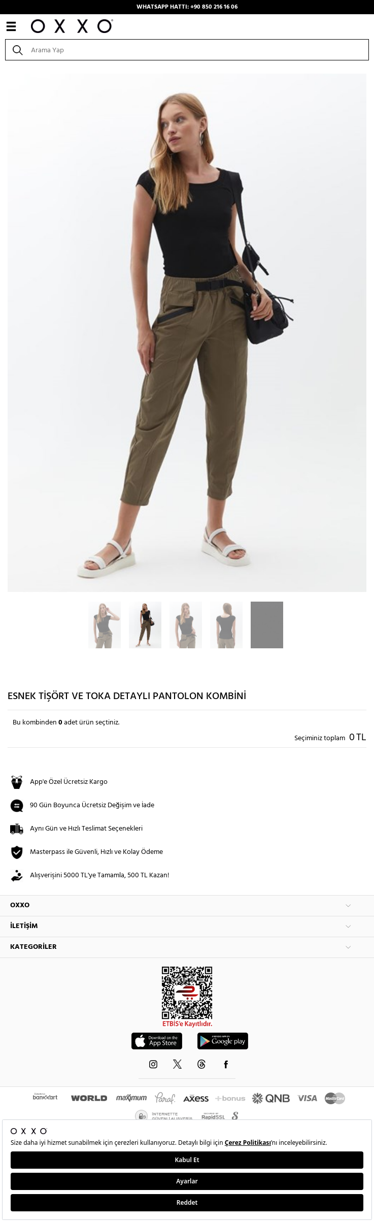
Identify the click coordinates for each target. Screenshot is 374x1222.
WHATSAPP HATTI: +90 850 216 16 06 (187, 7)
